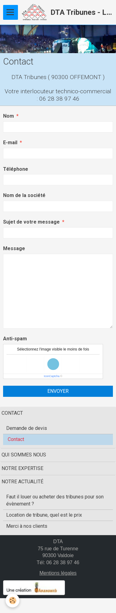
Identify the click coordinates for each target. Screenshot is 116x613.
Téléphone (15, 169)
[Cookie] (12, 600)
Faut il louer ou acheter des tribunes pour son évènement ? (55, 500)
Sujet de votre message (31, 222)
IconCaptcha (52, 376)
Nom (8, 116)
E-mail (10, 142)
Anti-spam (15, 339)
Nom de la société (24, 195)
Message (14, 248)
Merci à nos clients (26, 526)
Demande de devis (26, 428)
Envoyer (58, 391)
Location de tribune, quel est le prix (44, 515)
